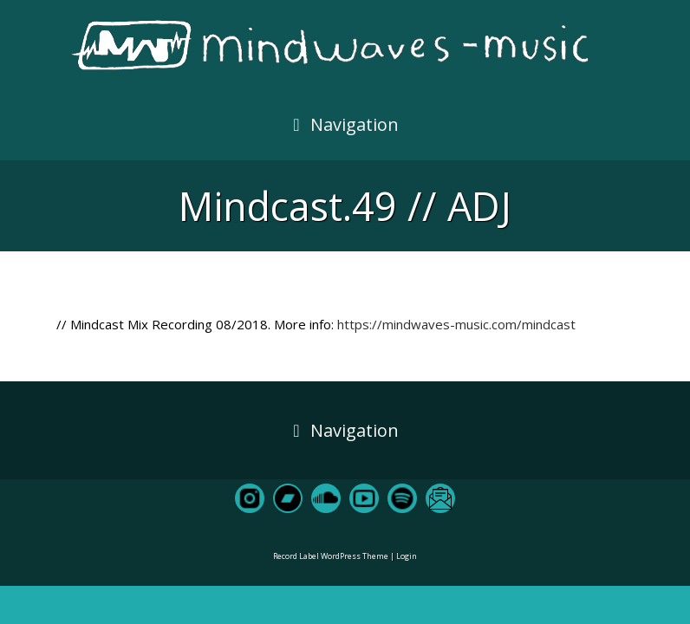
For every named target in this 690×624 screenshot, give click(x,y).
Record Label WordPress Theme (330, 556)
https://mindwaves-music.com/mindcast (456, 324)
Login (406, 556)
